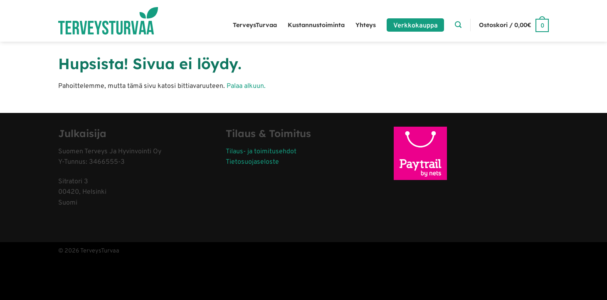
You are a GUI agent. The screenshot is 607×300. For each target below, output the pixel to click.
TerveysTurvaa (255, 25)
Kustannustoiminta (316, 25)
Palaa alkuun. (246, 86)
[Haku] (458, 25)
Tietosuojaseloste (252, 162)
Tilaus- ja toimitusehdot (261, 152)
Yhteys (365, 25)
